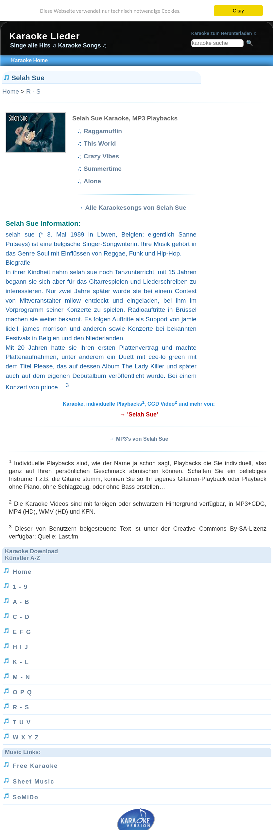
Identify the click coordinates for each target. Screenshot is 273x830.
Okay (238, 10)
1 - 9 (20, 587)
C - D (21, 617)
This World (100, 143)
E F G (22, 632)
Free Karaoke (35, 766)
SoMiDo (26, 797)
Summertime (103, 168)
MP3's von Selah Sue (142, 439)
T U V (22, 722)
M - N (21, 677)
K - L (21, 662)
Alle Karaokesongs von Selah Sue (135, 207)
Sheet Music (33, 781)
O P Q (22, 692)
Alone (92, 181)
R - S (33, 91)
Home (10, 91)
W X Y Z (26, 737)
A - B (21, 602)
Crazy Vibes (101, 156)
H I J (20, 647)
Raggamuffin (103, 131)
